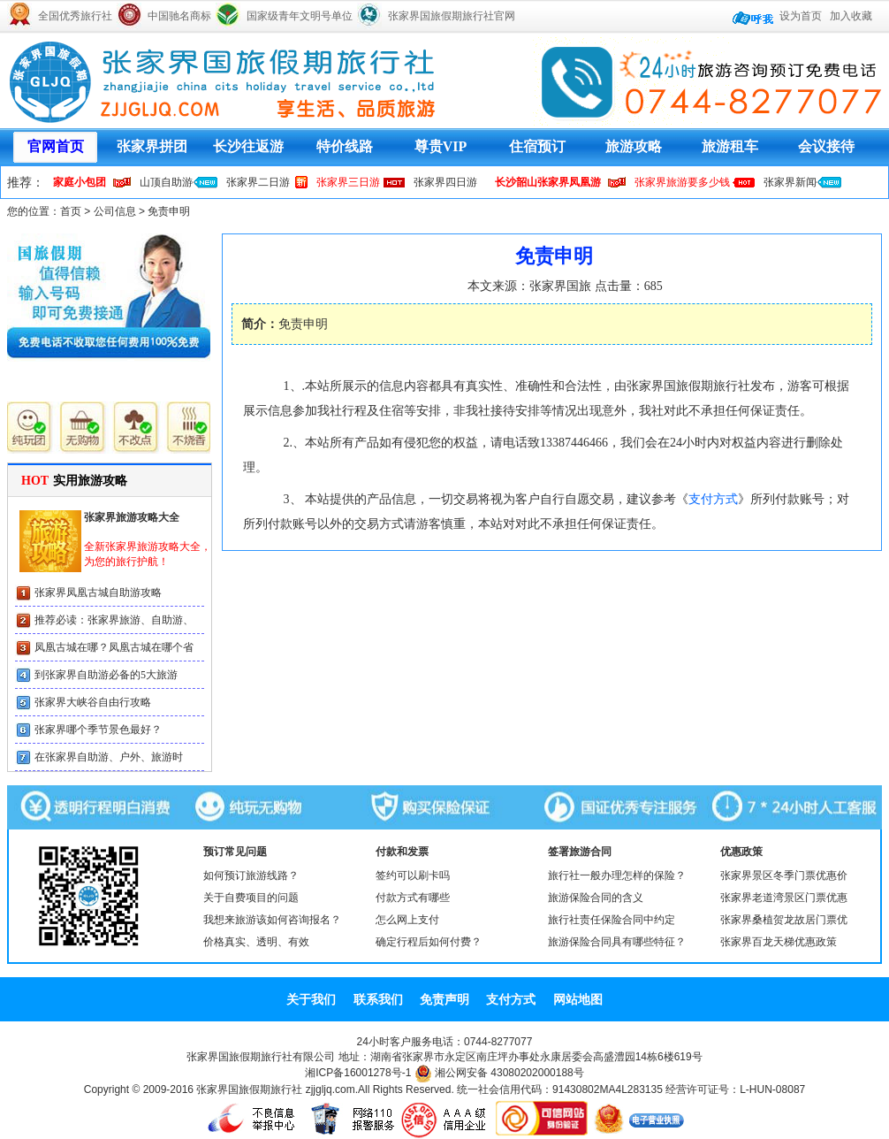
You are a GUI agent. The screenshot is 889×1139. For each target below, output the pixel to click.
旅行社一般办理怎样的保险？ (617, 875)
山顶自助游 (166, 182)
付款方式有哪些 (413, 897)
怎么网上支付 (407, 919)
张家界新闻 (790, 182)
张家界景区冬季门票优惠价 (783, 875)
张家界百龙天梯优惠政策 (778, 942)
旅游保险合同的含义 (595, 897)
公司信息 (115, 211)
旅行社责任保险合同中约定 (611, 919)
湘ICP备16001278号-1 (358, 1072)
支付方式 (713, 499)
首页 (70, 211)
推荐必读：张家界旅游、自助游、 (114, 620)
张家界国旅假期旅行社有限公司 (260, 1057)
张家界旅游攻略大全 (131, 517)
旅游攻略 (633, 146)
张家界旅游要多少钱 (682, 182)
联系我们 (378, 999)
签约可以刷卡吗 (413, 875)
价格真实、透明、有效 (256, 942)
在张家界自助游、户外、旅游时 (108, 757)
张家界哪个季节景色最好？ (98, 729)
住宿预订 (537, 146)
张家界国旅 (560, 286)
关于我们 (311, 999)
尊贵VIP (440, 146)
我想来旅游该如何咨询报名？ (272, 919)
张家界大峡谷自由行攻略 (92, 702)
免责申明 (169, 211)
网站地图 (578, 999)
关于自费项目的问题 (251, 897)
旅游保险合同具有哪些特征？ (617, 942)
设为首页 (800, 16)
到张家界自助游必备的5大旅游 (106, 675)
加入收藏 (851, 16)
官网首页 (55, 146)
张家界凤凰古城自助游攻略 (98, 592)
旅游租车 (730, 146)
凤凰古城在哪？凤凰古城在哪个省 (114, 647)
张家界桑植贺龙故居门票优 (783, 919)
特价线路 (344, 146)
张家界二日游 (258, 182)
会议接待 (826, 146)
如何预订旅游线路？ (251, 875)
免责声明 (444, 999)
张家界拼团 (152, 146)
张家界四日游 (445, 182)
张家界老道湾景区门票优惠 (783, 897)
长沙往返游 (248, 146)
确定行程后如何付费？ (429, 942)
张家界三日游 (348, 182)
